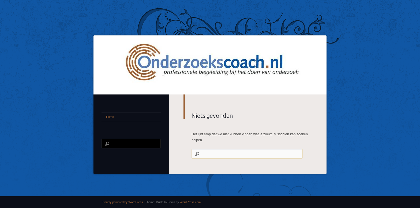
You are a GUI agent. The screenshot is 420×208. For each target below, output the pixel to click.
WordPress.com (190, 202)
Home (110, 116)
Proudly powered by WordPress (122, 202)
